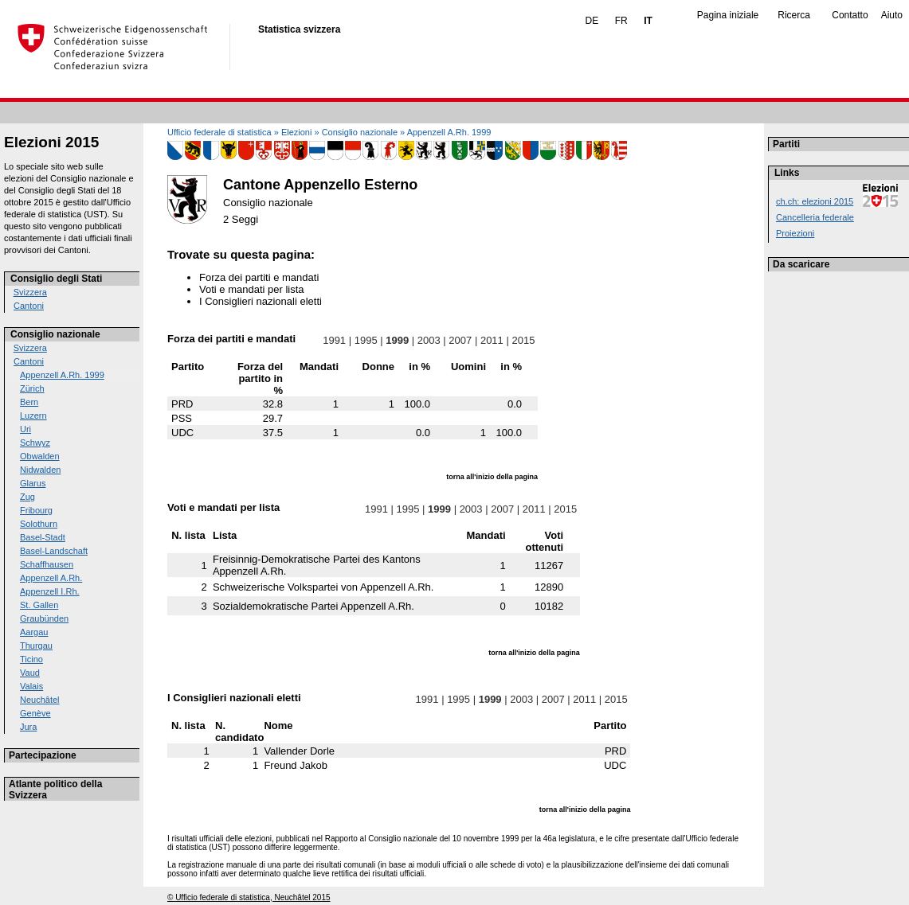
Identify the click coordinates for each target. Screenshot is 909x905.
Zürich (32, 388)
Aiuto (892, 15)
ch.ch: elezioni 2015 (814, 201)
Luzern (33, 415)
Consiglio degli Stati (56, 278)
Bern (29, 402)
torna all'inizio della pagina (492, 477)
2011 (491, 340)
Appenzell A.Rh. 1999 (62, 375)
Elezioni (296, 132)
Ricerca (794, 15)
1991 (334, 340)
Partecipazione (42, 755)
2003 (428, 340)
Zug (27, 496)
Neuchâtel (40, 699)
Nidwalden (40, 469)
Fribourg (36, 510)
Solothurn (38, 524)
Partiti (786, 144)
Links (786, 172)
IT (648, 20)
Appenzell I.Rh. (50, 591)
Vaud (30, 672)
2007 (460, 340)
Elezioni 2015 (51, 142)
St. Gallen (39, 605)
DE (592, 20)
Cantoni (29, 305)
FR (621, 20)
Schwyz (35, 442)
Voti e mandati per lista (251, 289)
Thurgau (36, 645)
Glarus (32, 483)
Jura (28, 726)
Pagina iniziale (727, 15)
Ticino (31, 659)
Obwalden (40, 456)
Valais (31, 686)
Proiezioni (795, 233)
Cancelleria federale (815, 217)
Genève (35, 713)
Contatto (850, 15)
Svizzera (30, 292)
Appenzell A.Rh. (51, 578)
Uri (25, 429)
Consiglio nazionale (55, 334)
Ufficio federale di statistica (219, 132)
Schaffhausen (46, 564)
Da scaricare (801, 264)
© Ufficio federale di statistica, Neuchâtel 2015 (249, 897)
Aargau (34, 632)
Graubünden (44, 618)
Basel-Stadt (42, 537)
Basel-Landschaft (54, 551)
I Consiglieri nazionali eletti (260, 301)
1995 (365, 340)
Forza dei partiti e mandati (259, 277)
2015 (523, 340)
